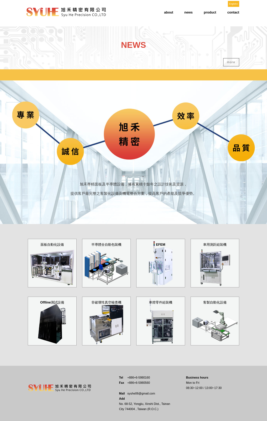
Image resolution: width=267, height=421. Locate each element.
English (233, 4)
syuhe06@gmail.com (141, 393)
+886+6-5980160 (138, 377)
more (231, 62)
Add (122, 398)
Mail (122, 393)
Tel (121, 377)
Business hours (197, 377)
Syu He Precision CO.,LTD (66, 12)
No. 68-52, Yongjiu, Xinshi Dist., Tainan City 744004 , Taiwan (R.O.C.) (144, 406)
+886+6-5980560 (138, 382)
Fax (121, 382)
